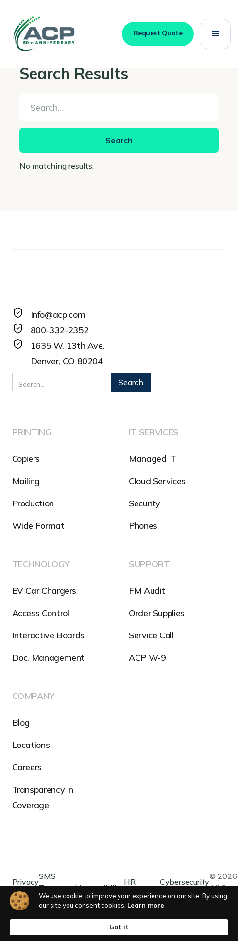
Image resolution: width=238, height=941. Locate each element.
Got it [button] (119, 927)
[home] (43, 34)
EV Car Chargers (44, 590)
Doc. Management (48, 657)
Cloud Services (157, 481)
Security (144, 503)
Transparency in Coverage (43, 797)
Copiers (26, 458)
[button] (216, 34)
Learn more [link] (145, 905)
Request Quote (158, 33)
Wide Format (38, 525)
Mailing (26, 481)
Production (33, 503)
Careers (27, 767)
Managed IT (152, 458)
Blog (21, 722)
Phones (143, 525)
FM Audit (147, 590)
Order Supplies (157, 612)
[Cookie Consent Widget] (119, 913)
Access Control (40, 612)
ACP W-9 (147, 657)
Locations (31, 744)
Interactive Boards (48, 635)
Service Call (151, 635)
